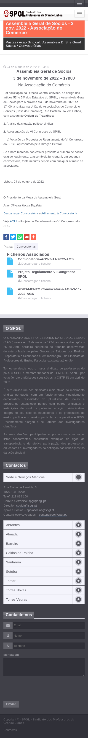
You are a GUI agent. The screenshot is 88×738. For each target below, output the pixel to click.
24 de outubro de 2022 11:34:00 (26, 66)
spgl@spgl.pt (37, 501)
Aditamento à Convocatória (59, 213)
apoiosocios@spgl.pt (40, 510)
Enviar (11, 704)
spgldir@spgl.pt (26, 505)
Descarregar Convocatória (20, 213)
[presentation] (38, 688)
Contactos (10, 730)
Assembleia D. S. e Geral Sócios (43, 44)
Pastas (11, 42)
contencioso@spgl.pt (53, 514)
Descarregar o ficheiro (34, 263)
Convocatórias (30, 46)
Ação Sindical (29, 42)
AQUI (13, 221)
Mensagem (11, 654)
